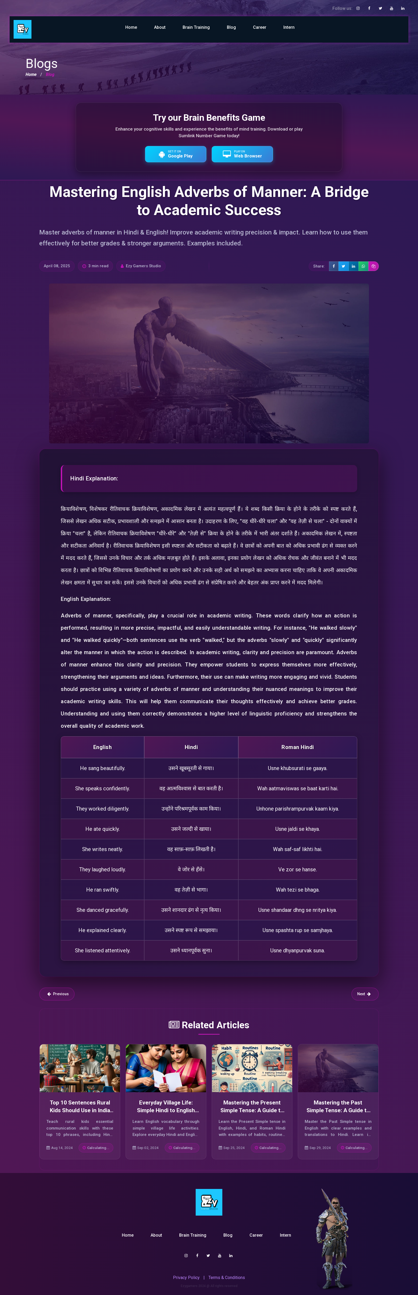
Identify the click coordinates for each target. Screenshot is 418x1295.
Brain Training (196, 27)
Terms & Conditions (226, 1277)
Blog (231, 27)
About (160, 27)
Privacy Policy (186, 1277)
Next (364, 994)
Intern (289, 27)
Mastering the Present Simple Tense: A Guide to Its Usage (252, 1110)
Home (131, 27)
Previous (58, 994)
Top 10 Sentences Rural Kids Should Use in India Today (80, 1110)
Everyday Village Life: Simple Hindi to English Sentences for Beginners (166, 1110)
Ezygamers (189, 1286)
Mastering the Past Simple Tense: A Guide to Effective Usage (338, 1110)
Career (259, 27)
